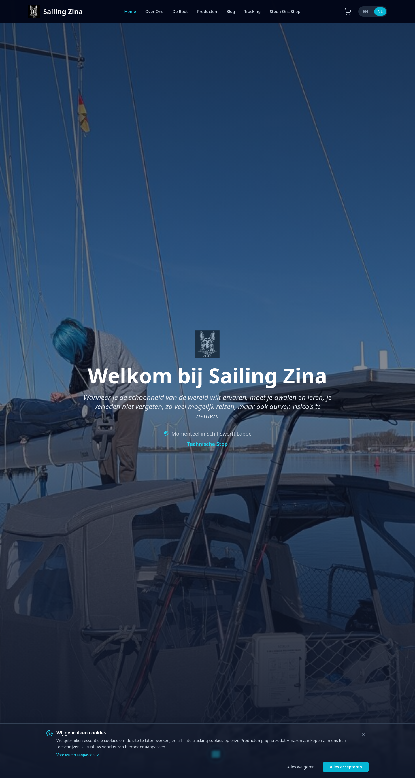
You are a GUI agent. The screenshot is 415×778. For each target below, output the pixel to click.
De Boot (180, 11)
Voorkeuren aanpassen (78, 755)
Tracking (252, 11)
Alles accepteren (346, 767)
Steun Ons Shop (285, 11)
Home (130, 11)
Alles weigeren (300, 767)
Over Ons (154, 11)
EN (365, 11)
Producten (207, 11)
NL (380, 11)
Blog (230, 11)
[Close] (364, 734)
